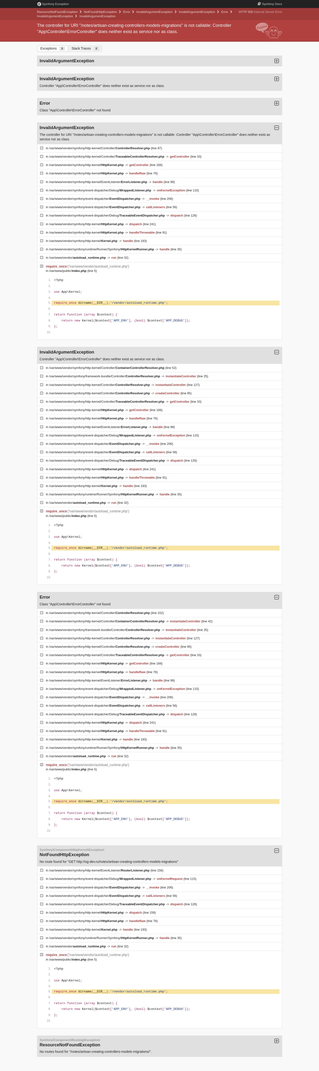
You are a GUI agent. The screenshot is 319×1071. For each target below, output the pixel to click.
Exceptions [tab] (52, 48)
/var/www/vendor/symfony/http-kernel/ (86, 165)
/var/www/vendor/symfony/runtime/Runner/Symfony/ (102, 249)
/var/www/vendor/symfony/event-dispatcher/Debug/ (100, 190)
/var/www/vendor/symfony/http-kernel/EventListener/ (98, 182)
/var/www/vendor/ (78, 257)
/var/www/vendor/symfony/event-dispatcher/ (95, 198)
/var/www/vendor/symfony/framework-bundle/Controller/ (105, 376)
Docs (269, 4)
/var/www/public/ (68, 271)
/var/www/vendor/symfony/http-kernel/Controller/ (100, 148)
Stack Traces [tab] (85, 48)
